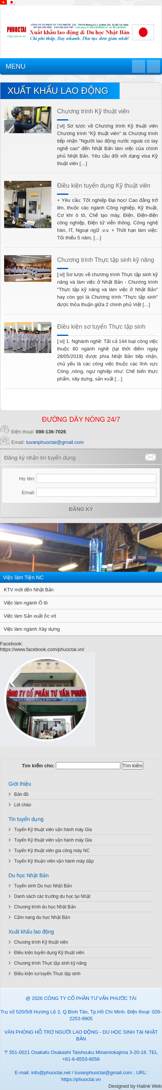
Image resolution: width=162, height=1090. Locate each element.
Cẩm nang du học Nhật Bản (42, 917)
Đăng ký (81, 509)
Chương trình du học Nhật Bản (45, 907)
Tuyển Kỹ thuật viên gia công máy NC (52, 850)
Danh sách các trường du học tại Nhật (52, 896)
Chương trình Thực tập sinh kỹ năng (105, 260)
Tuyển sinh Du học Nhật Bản (43, 886)
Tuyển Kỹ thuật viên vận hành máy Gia (53, 829)
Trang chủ (138, 66)
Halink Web (149, 1086)
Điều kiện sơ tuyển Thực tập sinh (101, 326)
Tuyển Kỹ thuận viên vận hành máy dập (54, 861)
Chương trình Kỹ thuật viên (93, 111)
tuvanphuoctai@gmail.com (55, 442)
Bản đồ (21, 794)
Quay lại (153, 66)
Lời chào (23, 804)
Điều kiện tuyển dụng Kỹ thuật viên (103, 185)
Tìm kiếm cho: (38, 765)
